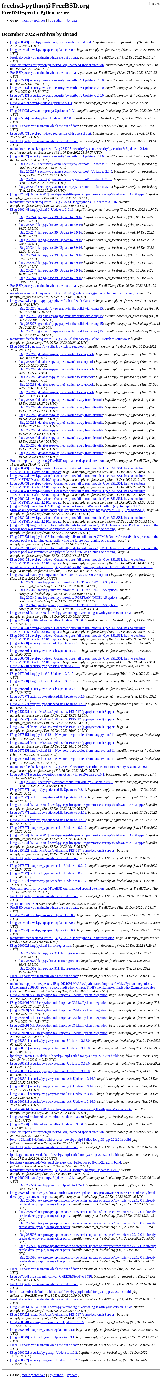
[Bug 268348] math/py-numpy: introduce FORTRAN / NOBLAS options (59, 574)
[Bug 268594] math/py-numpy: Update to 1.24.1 (43, 1177)
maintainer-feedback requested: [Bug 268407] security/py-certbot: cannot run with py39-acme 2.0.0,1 (78, 767)
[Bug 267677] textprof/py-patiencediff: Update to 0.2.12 (48, 797)
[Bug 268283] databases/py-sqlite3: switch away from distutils (61, 399)
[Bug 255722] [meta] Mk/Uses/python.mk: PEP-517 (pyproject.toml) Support (62, 711)
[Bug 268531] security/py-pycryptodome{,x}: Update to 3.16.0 (53, 1078)
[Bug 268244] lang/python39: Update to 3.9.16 (42, 209)
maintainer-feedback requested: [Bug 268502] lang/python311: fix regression (62, 938)
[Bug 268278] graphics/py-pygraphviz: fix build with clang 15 (52, 301)
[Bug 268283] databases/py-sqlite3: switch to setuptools (48, 346)
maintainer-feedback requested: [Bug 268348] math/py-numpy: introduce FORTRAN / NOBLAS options (81, 567)
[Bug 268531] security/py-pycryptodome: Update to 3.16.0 (50, 1040)
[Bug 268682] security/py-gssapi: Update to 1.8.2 (43, 1352)
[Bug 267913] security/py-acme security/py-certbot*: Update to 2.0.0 (57, 80)
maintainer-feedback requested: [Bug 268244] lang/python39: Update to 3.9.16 (63, 202)
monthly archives (33, 20)
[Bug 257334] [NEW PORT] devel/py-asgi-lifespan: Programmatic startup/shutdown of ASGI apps (77, 194)
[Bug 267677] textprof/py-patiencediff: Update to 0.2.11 (48, 704)
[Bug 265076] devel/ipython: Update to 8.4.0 (40, 118)
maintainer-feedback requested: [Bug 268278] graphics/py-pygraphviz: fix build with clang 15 (74, 293)
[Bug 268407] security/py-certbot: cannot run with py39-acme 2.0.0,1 (57, 774)
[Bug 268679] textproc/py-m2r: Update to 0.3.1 (42, 1329)
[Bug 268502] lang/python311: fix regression (40, 945)
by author (56, 20)
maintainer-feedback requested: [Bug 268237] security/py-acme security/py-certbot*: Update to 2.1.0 (78, 148)
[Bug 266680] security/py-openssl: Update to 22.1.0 (45, 643)
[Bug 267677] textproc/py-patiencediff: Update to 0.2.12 (48, 827)
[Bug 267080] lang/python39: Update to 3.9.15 (42, 673)
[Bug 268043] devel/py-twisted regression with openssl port (50, 42)
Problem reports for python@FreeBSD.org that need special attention (57, 65)
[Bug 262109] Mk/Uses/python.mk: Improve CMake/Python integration (58, 995)
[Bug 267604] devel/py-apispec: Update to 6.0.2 (42, 50)
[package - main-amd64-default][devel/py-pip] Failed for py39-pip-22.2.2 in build (65, 1162)
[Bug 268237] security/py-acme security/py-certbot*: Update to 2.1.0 (57, 156)
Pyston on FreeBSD (23, 903)
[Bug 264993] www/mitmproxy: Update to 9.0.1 (43, 110)
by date (72, 20)
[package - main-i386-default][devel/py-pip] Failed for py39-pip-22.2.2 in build (64, 1056)
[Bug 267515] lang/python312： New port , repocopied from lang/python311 (62, 734)
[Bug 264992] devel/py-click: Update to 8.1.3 (41, 103)
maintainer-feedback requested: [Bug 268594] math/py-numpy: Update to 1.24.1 (64, 1170)
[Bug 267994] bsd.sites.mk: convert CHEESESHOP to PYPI (51, 1276)
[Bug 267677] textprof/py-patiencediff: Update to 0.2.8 (47, 696)
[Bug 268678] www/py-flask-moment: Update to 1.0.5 (47, 1322)
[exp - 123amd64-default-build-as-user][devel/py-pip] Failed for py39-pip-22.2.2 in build (70, 1139)
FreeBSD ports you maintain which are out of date (44, 57)
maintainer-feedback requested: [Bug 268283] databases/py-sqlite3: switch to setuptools (69, 339)
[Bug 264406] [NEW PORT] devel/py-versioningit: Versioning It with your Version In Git (71, 613)
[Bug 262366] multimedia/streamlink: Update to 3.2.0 (46, 620)
